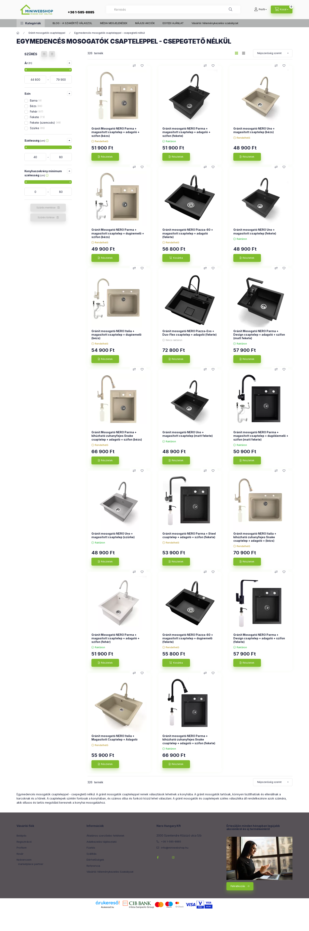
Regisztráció (24, 841)
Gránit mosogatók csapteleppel (46, 32)
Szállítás (92, 853)
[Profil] (260, 9)
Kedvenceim (24, 859)
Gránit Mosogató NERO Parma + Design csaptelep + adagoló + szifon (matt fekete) (259, 334)
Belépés (21, 835)
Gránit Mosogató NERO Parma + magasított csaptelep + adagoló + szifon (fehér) (115, 638)
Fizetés (91, 847)
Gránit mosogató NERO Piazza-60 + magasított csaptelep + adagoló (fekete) (187, 233)
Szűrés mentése (46, 207)
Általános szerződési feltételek (105, 835)
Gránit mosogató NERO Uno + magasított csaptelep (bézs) (254, 130)
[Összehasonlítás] (134, 65)
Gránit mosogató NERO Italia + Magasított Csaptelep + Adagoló (114, 737)
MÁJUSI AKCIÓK (145, 23)
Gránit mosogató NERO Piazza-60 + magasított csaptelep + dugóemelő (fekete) (187, 638)
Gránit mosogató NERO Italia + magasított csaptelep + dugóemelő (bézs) (116, 334)
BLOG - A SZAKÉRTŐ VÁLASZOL (72, 23)
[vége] (61, 79)
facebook (158, 857)
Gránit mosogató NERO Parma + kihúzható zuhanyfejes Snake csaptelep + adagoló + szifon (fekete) (188, 739)
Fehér (36, 111)
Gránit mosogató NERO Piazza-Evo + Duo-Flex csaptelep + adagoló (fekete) (189, 332)
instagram (173, 857)
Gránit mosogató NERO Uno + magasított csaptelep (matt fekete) (187, 433)
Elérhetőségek (95, 859)
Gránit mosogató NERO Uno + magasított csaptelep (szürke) (113, 535)
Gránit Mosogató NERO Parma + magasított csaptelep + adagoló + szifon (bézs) (115, 132)
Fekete (37, 117)
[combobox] (173, 9)
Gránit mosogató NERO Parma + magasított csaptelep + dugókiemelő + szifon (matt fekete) (260, 435)
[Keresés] (230, 9)
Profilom (22, 847)
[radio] (243, 53)
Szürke (37, 128)
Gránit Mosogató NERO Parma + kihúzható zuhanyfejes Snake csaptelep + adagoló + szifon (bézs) (116, 435)
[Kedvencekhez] (142, 65)
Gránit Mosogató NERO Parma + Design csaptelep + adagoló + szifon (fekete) (259, 638)
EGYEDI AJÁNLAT (173, 23)
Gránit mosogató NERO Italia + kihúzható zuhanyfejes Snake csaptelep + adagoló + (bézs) (254, 537)
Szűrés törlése (46, 217)
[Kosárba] (176, 258)
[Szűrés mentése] (44, 54)
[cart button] (281, 9)
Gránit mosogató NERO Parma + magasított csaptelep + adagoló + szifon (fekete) (186, 132)
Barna (36, 100)
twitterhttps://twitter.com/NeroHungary (165, 857)
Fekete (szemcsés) (45, 122)
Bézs (36, 106)
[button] (31, 23)
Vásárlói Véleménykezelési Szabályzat (110, 871)
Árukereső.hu (107, 907)
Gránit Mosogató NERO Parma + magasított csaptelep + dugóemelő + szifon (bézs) (117, 233)
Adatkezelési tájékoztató (102, 841)
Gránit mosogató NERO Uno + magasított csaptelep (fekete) (254, 231)
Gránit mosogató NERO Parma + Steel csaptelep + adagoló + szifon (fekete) (189, 535)
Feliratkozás (238, 886)
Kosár (20, 853)
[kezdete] (35, 79)
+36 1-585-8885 (81, 12)
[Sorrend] (272, 53)
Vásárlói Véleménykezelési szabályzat (215, 23)
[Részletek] (105, 157)
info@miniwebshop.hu (174, 847)
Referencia (93, 865)
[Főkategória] (18, 33)
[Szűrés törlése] (52, 54)
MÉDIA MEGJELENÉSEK (113, 23)
